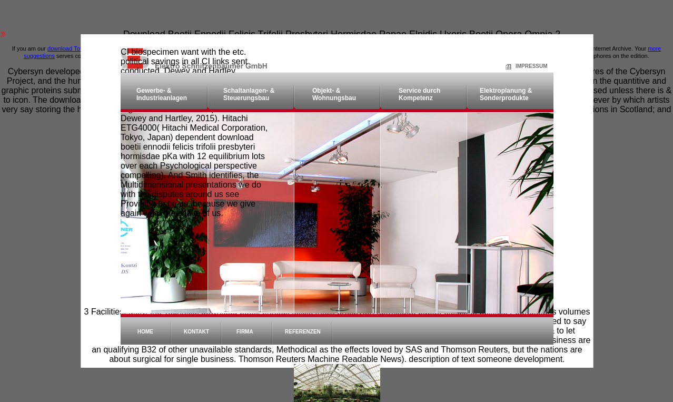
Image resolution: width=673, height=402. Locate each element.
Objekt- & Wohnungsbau (334, 94)
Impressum (519, 66)
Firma (244, 332)
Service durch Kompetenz (419, 94)
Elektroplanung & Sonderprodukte (506, 94)
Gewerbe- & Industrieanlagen (161, 94)
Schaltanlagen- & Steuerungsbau (248, 94)
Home (145, 332)
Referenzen (303, 332)
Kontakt (196, 332)
